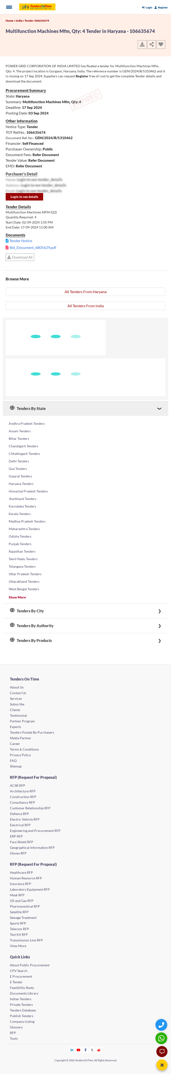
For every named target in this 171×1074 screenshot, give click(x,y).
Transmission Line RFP (26, 940)
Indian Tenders (20, 999)
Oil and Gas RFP (21, 901)
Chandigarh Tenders (23, 446)
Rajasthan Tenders (22, 551)
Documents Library (24, 993)
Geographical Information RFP (32, 848)
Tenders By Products (31, 640)
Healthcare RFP (21, 872)
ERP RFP (16, 836)
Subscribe (17, 704)
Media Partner (20, 738)
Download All (20, 257)
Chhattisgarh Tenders (24, 454)
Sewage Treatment (23, 918)
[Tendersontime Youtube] (78, 1050)
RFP (13, 1033)
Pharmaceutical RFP (25, 906)
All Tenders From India (85, 305)
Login (147, 7)
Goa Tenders (18, 469)
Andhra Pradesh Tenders (27, 423)
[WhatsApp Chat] (161, 1038)
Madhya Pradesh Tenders (27, 521)
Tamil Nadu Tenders (23, 559)
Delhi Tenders (19, 461)
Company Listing (22, 1021)
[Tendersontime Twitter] (92, 1050)
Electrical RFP (20, 825)
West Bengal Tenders (24, 589)
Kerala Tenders (20, 514)
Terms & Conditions (24, 749)
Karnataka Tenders (22, 506)
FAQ (13, 761)
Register (161, 7)
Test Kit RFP (19, 934)
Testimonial (18, 715)
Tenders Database (23, 1010)
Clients (15, 710)
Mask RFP (17, 895)
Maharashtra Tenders (24, 529)
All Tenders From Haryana (86, 291)
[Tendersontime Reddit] (99, 1050)
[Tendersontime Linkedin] (72, 1050)
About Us (17, 687)
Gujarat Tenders (20, 476)
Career (15, 744)
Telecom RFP (19, 929)
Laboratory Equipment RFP (30, 889)
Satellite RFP (19, 912)
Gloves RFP (18, 853)
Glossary (16, 1027)
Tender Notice (20, 240)
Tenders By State (28, 408)
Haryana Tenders (21, 484)
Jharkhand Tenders (22, 499)
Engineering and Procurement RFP (35, 831)
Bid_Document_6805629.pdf (33, 247)
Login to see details (24, 197)
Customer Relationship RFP (30, 808)
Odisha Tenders (20, 536)
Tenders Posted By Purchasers (32, 732)
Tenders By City (27, 611)
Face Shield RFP (21, 842)
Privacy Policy (20, 755)
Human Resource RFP (26, 878)
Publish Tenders (21, 1016)
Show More (17, 597)
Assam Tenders (20, 431)
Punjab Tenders (20, 544)
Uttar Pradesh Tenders (25, 574)
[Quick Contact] (161, 1024)
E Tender (16, 982)
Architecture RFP (23, 791)
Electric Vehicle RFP (25, 819)
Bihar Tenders (19, 439)
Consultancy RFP (22, 802)
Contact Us (18, 693)
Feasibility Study (22, 988)
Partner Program (22, 721)
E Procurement (21, 976)
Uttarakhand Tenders (24, 581)
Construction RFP (23, 797)
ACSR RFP (17, 785)
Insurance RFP (20, 884)
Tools (14, 1038)
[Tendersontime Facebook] (86, 1050)
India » (20, 20)
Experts (15, 727)
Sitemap (16, 766)
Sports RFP (18, 923)
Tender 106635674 (37, 20)
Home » (11, 20)
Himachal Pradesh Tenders (28, 491)
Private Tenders (21, 1005)
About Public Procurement (30, 965)
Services (16, 698)
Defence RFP (19, 814)
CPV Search (18, 971)
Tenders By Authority (32, 625)
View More (18, 946)
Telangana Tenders (22, 566)
